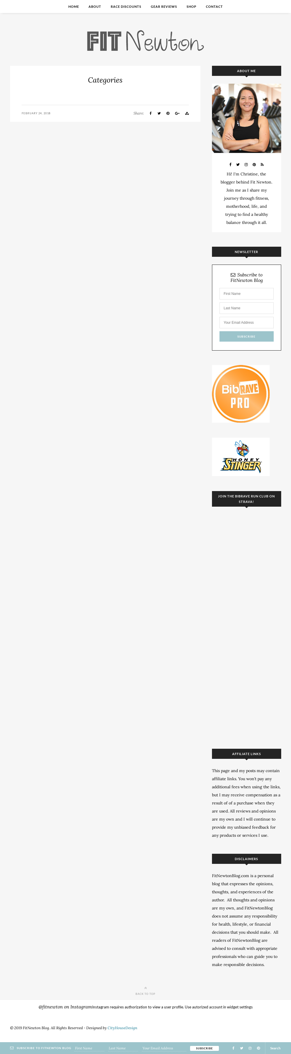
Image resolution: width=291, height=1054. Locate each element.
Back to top (145, 990)
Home (73, 6)
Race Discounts (126, 6)
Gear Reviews (164, 6)
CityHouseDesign (122, 1027)
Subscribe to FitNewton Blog (246, 277)
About (95, 6)
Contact (214, 6)
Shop (191, 6)
